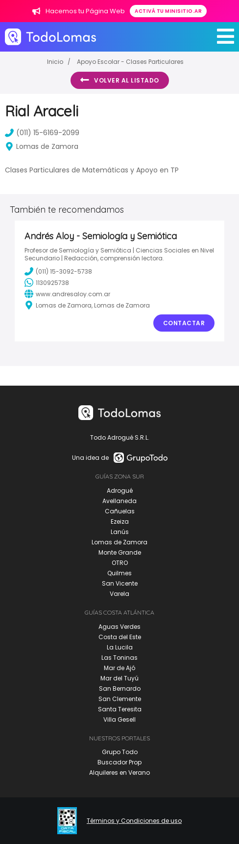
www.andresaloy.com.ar (67, 293)
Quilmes (119, 573)
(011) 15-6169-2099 (42, 132)
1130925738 (46, 282)
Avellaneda (119, 501)
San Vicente (120, 583)
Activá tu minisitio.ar (168, 11)
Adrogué (120, 490)
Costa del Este (119, 637)
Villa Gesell (119, 719)
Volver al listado (119, 80)
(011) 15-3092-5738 (58, 271)
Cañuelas (120, 511)
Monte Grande (119, 552)
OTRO (120, 563)
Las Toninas (119, 657)
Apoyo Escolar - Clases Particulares (130, 61)
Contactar (184, 323)
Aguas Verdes (119, 626)
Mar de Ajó (119, 668)
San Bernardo (120, 688)
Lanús (120, 532)
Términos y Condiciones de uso (134, 821)
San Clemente (119, 699)
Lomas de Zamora (119, 542)
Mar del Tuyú (119, 678)
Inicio (55, 61)
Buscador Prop (119, 762)
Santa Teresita (120, 709)
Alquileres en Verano (119, 772)
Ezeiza (120, 521)
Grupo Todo (120, 752)
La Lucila (120, 647)
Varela (119, 594)
